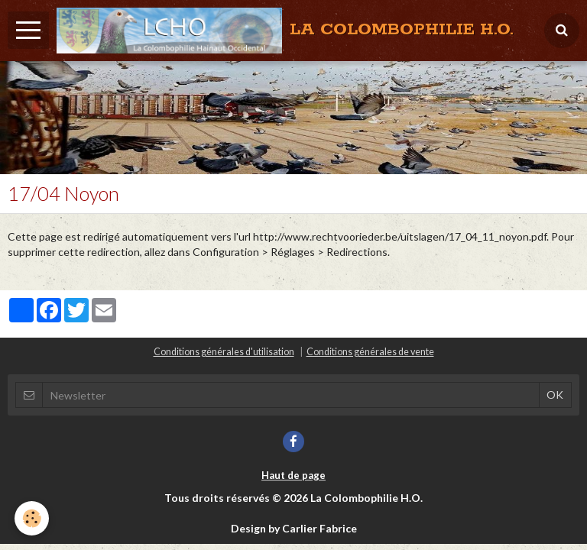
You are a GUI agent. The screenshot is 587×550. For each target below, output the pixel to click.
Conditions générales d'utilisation (224, 352)
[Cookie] (32, 518)
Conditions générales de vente (370, 352)
